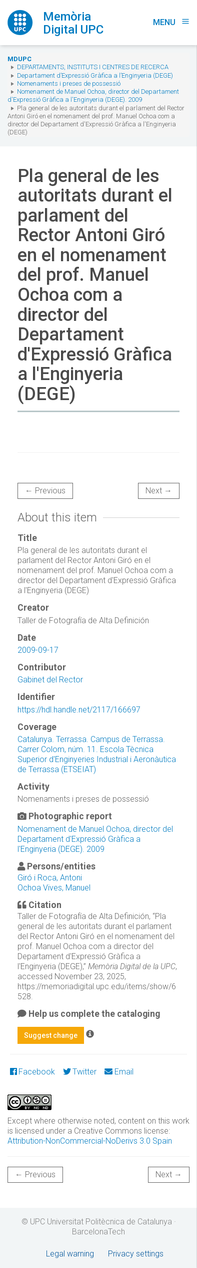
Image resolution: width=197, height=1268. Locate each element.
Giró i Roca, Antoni (50, 877)
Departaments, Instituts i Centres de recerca (92, 67)
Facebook (32, 1071)
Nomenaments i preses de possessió (68, 83)
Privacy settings (136, 1253)
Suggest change (51, 1035)
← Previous (45, 490)
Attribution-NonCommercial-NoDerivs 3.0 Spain (90, 1141)
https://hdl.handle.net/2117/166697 (79, 709)
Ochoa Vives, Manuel (54, 887)
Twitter (79, 1071)
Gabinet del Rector (50, 679)
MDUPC (20, 59)
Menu (171, 22)
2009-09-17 (38, 650)
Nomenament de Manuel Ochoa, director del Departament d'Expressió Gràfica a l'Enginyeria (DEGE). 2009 (93, 95)
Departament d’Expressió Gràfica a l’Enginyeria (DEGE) (95, 75)
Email (118, 1071)
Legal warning (70, 1253)
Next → (159, 490)
